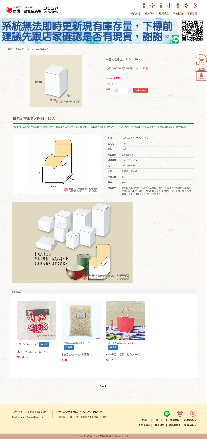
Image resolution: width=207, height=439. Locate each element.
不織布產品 (190, 420)
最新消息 (164, 13)
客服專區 (192, 13)
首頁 (10, 49)
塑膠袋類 (174, 420)
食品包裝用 (144, 425)
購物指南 (178, 13)
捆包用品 (159, 425)
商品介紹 (136, 13)
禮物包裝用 (175, 425)
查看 (44, 344)
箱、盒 (159, 420)
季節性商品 (190, 425)
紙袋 (144, 420)
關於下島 (150, 13)
